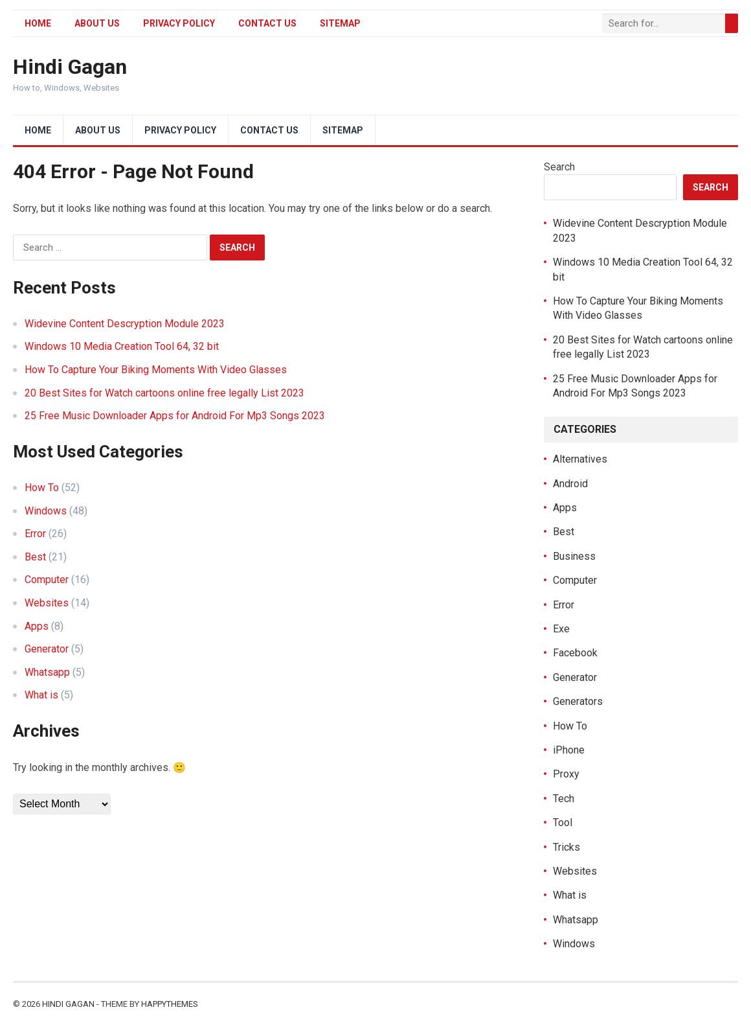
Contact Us (267, 23)
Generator (47, 649)
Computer (47, 579)
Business (574, 556)
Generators (578, 701)
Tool (562, 822)
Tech (563, 798)
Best (35, 557)
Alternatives (580, 459)
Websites (47, 603)
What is (41, 695)
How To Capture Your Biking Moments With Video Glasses (156, 369)
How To (42, 487)
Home (38, 23)
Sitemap (340, 23)
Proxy (566, 774)
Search (559, 167)
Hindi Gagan (70, 66)
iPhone (569, 750)
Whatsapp (47, 672)
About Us (97, 23)
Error (35, 533)
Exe (561, 629)
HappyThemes (169, 1004)
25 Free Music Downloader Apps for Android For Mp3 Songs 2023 (175, 415)
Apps (37, 626)
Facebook (575, 653)
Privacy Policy (179, 23)
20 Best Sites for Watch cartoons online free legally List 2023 (164, 393)
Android (570, 484)
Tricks (566, 847)
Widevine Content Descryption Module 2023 (125, 323)
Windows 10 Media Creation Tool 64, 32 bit (122, 346)
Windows (46, 511)
